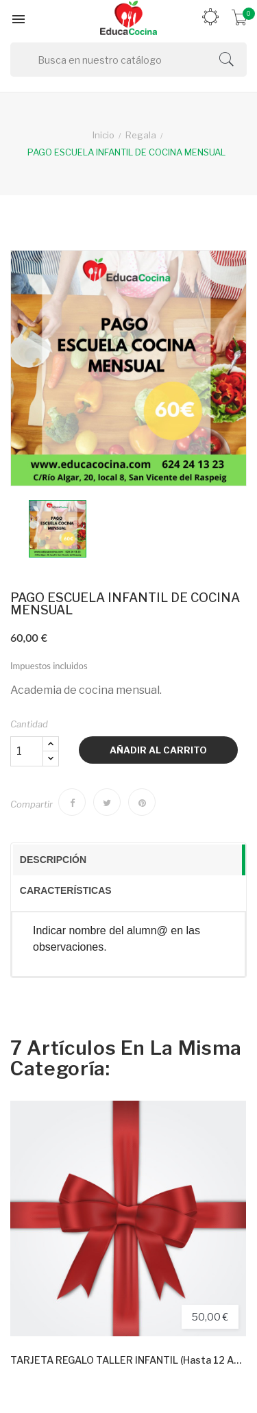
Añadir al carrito (158, 750)
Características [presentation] (66, 890)
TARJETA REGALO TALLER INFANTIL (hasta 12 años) (128, 1360)
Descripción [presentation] (53, 859)
